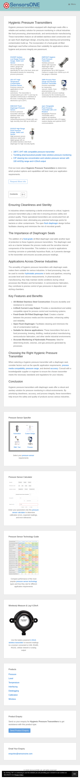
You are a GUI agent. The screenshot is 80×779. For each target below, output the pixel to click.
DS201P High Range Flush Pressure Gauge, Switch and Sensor (17, 131)
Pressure (12, 674)
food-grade (28, 239)
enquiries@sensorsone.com (20, 754)
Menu (73, 4)
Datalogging (14, 691)
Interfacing (13, 687)
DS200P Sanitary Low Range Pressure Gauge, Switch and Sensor (17, 60)
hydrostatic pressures (34, 273)
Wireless (12, 699)
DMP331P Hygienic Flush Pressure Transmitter (48, 59)
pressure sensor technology (26, 581)
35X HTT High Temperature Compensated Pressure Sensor (16, 82)
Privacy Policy (18, 775)
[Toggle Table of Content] (21, 194)
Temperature (14, 683)
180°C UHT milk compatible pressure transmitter (34, 152)
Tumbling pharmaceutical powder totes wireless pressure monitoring (42, 155)
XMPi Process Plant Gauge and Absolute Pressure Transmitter (49, 81)
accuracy (54, 368)
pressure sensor (28, 455)
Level (11, 678)
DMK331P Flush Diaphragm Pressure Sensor (17, 108)
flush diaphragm (51, 223)
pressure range (32, 368)
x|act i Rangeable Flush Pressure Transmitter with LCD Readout (49, 109)
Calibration (13, 695)
